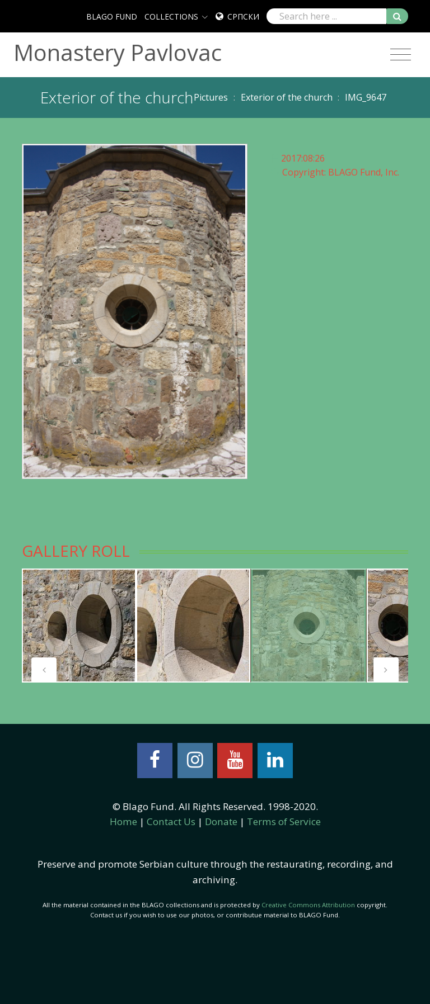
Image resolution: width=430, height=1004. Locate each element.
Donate (221, 821)
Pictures (211, 97)
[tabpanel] (79, 626)
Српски (243, 16)
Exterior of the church (287, 97)
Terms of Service (284, 821)
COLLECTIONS (171, 16)
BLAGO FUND (111, 16)
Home (123, 821)
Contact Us (171, 821)
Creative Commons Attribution (308, 905)
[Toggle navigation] (401, 54)
